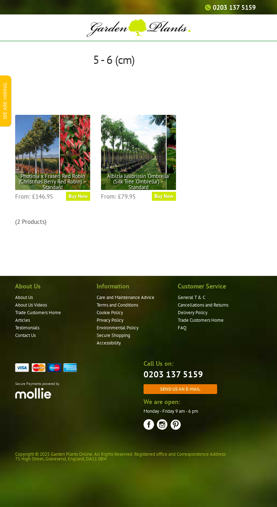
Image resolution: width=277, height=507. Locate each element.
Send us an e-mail (180, 389)
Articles (22, 320)
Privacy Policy (110, 320)
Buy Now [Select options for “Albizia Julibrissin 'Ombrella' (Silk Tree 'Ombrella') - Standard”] (163, 196)
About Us (24, 297)
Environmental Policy (117, 328)
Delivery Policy (192, 312)
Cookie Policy (110, 312)
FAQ (182, 328)
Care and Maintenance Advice (125, 297)
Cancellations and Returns (203, 305)
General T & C (191, 297)
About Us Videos (31, 305)
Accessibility (109, 343)
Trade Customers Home (38, 312)
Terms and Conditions (117, 305)
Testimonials (27, 328)
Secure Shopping (113, 335)
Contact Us (25, 335)
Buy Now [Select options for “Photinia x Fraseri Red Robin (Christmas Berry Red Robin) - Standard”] (78, 196)
